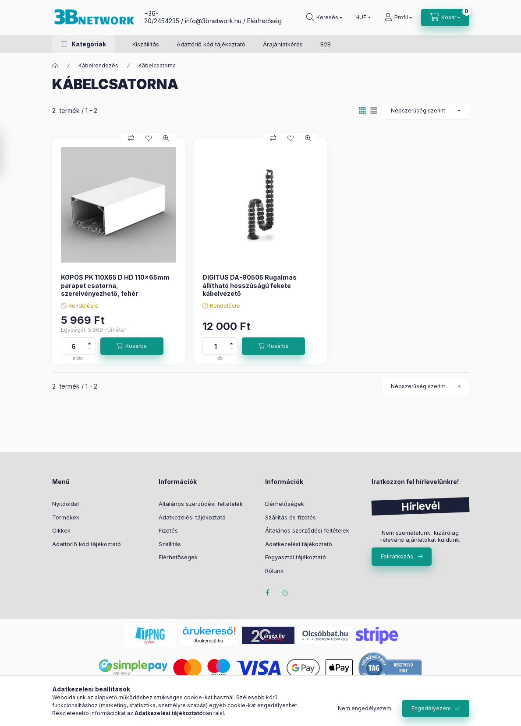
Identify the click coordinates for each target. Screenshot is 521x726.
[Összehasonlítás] (131, 138)
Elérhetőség (264, 21)
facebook (267, 592)
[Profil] (398, 17)
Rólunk (274, 570)
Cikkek (61, 530)
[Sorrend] (425, 110)
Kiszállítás (145, 44)
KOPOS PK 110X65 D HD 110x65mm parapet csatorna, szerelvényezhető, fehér (115, 285)
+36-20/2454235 (161, 17)
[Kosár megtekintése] (445, 17)
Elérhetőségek (178, 557)
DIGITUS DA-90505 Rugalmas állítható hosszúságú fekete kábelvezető (249, 285)
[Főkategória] (55, 66)
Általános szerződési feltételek (201, 503)
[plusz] (89, 342)
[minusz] (89, 350)
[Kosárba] (131, 346)
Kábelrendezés (98, 65)
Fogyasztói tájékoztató (295, 557)
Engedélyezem (431, 708)
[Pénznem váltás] (361, 17)
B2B (325, 44)
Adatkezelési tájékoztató (192, 517)
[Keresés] (324, 17)
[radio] (373, 110)
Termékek (65, 517)
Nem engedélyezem (364, 708)
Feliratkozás (397, 556)
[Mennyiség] (74, 346)
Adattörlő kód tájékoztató (211, 44)
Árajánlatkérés (283, 44)
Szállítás (170, 543)
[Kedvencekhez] (148, 138)
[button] (83, 44)
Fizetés (168, 530)
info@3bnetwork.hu (213, 21)
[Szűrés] (9, 154)
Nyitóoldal (65, 503)
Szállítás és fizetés (290, 517)
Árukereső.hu (209, 640)
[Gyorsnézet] (166, 138)
